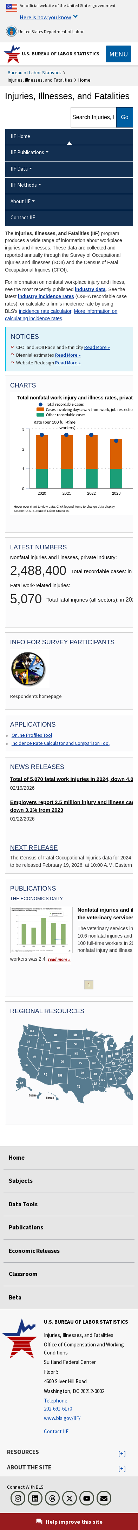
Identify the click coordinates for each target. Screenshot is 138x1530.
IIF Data (19, 168)
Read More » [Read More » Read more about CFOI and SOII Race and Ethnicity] (97, 347)
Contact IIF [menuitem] (23, 217)
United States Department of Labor (45, 31)
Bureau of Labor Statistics (34, 72)
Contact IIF (56, 1431)
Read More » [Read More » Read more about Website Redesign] (68, 362)
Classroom (23, 1274)
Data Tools (23, 1204)
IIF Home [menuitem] (20, 136)
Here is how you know (45, 17)
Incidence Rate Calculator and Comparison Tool (61, 743)
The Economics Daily (36, 898)
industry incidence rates (46, 296)
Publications (26, 1227)
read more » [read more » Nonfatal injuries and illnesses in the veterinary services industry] (59, 959)
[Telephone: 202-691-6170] (90, 1405)
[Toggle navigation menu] (118, 54)
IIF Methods (24, 184)
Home (17, 1157)
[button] (122, 1454)
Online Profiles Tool (32, 735)
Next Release (34, 847)
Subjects (21, 1181)
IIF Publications (27, 152)
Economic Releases (34, 1251)
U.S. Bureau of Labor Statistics (60, 53)
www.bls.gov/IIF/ (62, 1418)
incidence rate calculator (45, 311)
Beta (15, 1297)
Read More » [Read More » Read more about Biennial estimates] (68, 355)
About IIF (21, 201)
